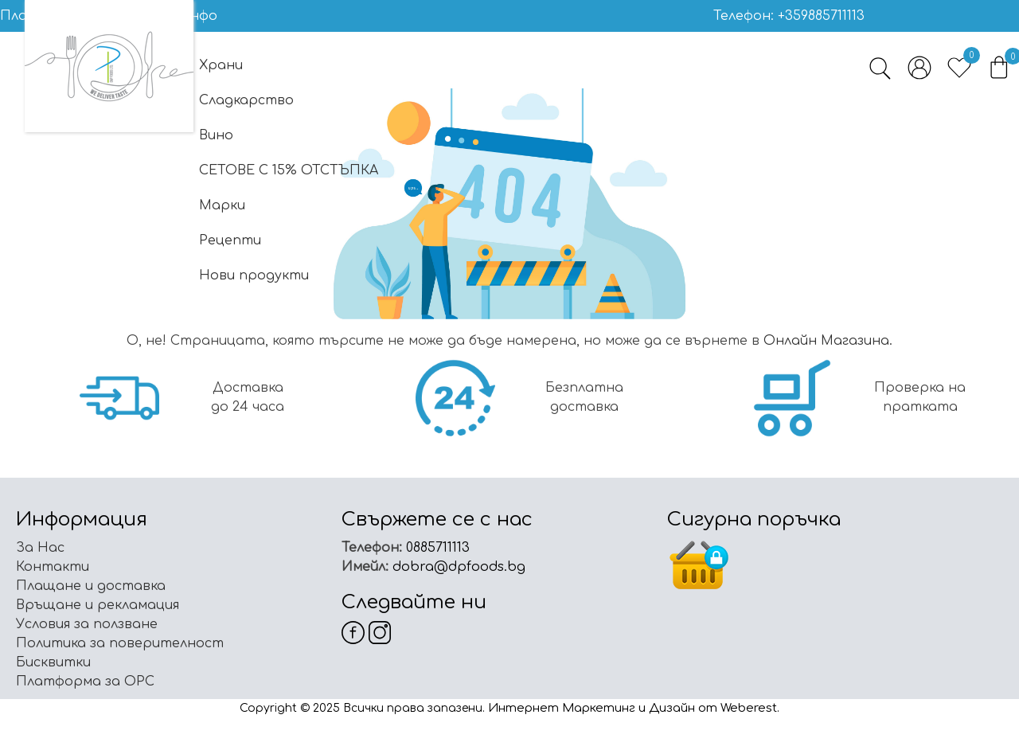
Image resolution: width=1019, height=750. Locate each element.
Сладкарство (246, 100)
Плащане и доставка (91, 586)
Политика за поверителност (120, 643)
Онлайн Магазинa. (827, 341)
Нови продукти (254, 275)
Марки (222, 205)
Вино (216, 135)
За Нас (40, 548)
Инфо (198, 16)
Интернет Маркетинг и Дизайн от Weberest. (633, 708)
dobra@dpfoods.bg (456, 567)
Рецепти (230, 240)
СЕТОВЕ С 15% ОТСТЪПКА (288, 170)
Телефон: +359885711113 (789, 16)
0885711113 (436, 548)
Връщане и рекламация (97, 605)
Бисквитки (53, 662)
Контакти (52, 567)
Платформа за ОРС (85, 681)
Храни (221, 65)
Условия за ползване (87, 624)
